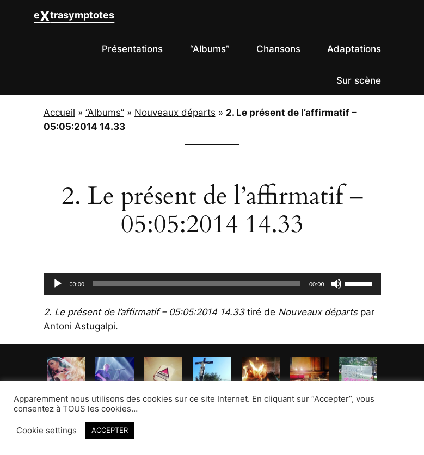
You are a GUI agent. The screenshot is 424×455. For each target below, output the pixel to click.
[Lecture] (57, 283)
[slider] (196, 283)
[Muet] (336, 283)
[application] (212, 284)
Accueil (59, 112)
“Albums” (104, 112)
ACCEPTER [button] (109, 430)
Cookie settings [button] (46, 430)
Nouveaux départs (175, 112)
